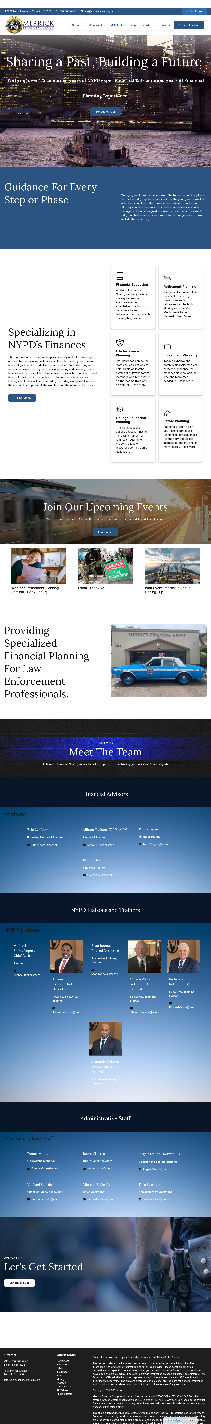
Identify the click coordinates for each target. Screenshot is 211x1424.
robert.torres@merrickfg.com (101, 1168)
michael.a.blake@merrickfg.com (101, 1199)
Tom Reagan (148, 829)
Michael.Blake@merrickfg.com (28, 975)
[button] (78, 17)
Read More (184, 316)
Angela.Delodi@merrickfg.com (157, 1169)
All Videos (62, 1390)
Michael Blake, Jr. (96, 1184)
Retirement (63, 1360)
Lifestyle (61, 1382)
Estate (60, 1368)
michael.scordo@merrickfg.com (46, 1199)
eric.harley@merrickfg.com (101, 875)
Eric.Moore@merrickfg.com (46, 845)
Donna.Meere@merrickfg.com (46, 1168)
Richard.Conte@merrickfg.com (183, 1007)
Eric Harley (92, 860)
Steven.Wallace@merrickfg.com (145, 1012)
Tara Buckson (149, 1184)
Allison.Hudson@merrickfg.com (101, 845)
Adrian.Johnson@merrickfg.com (67, 1012)
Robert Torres (94, 1153)
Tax (59, 1375)
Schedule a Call (106, 111)
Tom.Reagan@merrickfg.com (157, 844)
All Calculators (64, 1393)
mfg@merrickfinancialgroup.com (100, 3)
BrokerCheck (171, 1357)
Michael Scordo (39, 1184)
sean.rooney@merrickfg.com (106, 974)
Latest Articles (64, 1386)
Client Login (194, 3)
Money (61, 1379)
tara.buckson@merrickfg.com (157, 1199)
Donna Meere (38, 1153)
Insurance (62, 1371)
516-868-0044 (66, 3)
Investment (63, 1364)
